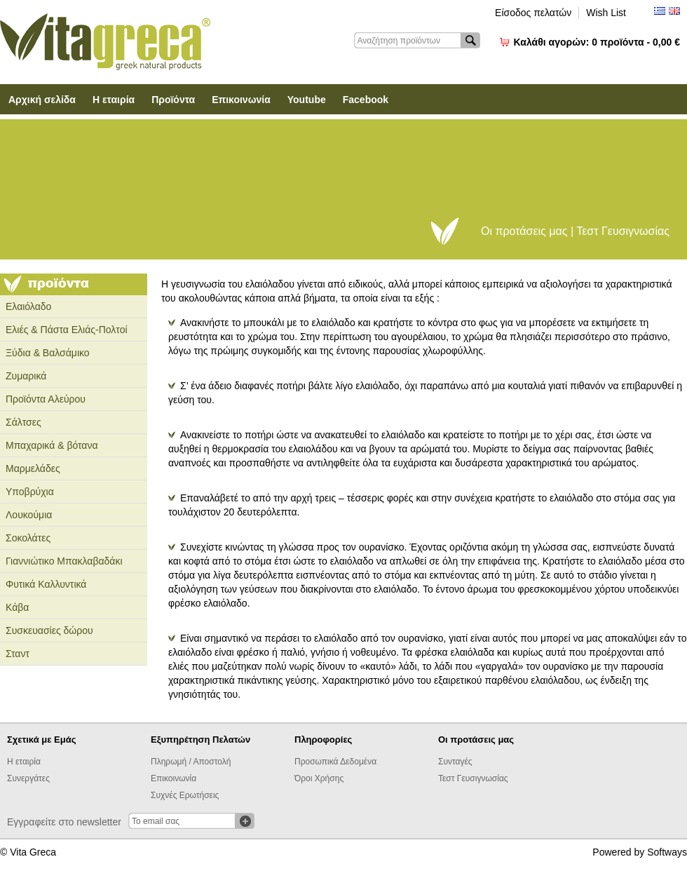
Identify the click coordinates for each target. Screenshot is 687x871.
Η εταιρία (114, 99)
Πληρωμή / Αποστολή (191, 762)
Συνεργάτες (28, 778)
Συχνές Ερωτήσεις (185, 795)
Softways (667, 852)
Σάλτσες (23, 422)
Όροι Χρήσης (319, 778)
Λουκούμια (29, 514)
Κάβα (17, 607)
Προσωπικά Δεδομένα (335, 762)
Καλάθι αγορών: (597, 42)
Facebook (365, 99)
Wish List (606, 12)
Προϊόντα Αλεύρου (46, 399)
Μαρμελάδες (33, 468)
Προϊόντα (173, 99)
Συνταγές (455, 762)
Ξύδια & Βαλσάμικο (48, 352)
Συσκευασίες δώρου (49, 630)
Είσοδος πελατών (533, 12)
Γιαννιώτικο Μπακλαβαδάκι (64, 561)
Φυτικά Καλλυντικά (46, 584)
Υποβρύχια (30, 491)
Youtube (306, 99)
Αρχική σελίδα (42, 99)
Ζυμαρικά (26, 376)
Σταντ (17, 653)
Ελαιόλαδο (28, 306)
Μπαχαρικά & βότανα (52, 445)
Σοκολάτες (28, 537)
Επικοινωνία (241, 99)
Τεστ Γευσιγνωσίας (473, 778)
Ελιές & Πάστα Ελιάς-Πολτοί (67, 329)
